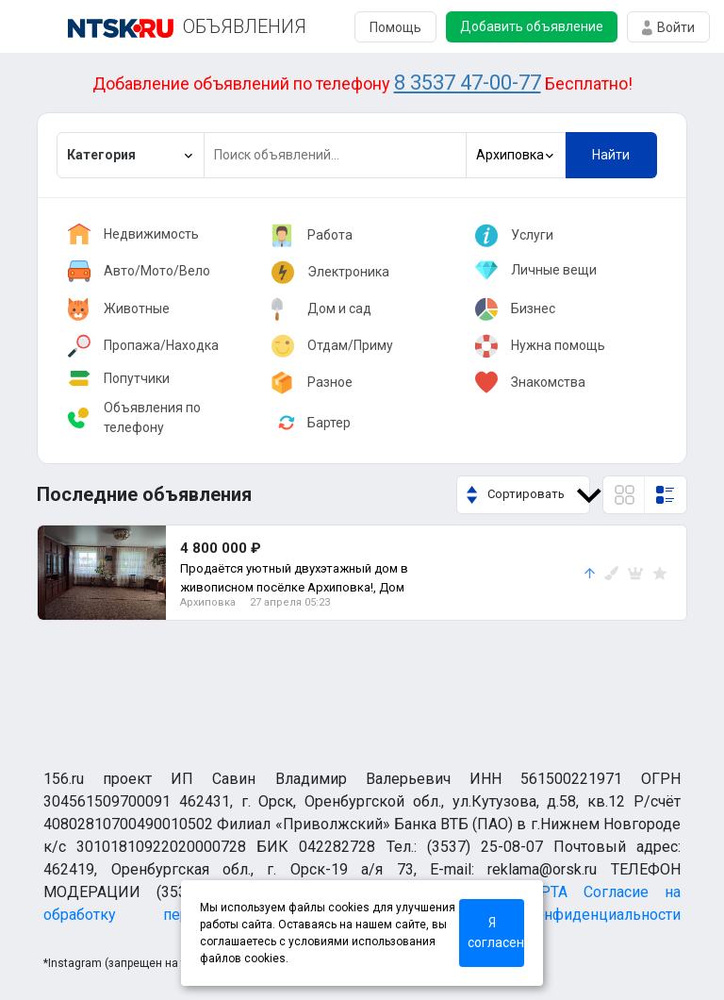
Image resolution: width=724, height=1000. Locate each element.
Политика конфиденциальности (546, 915)
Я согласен (496, 932)
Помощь (395, 27)
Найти (611, 154)
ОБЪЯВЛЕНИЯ (244, 26)
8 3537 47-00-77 (467, 82)
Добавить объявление (531, 26)
